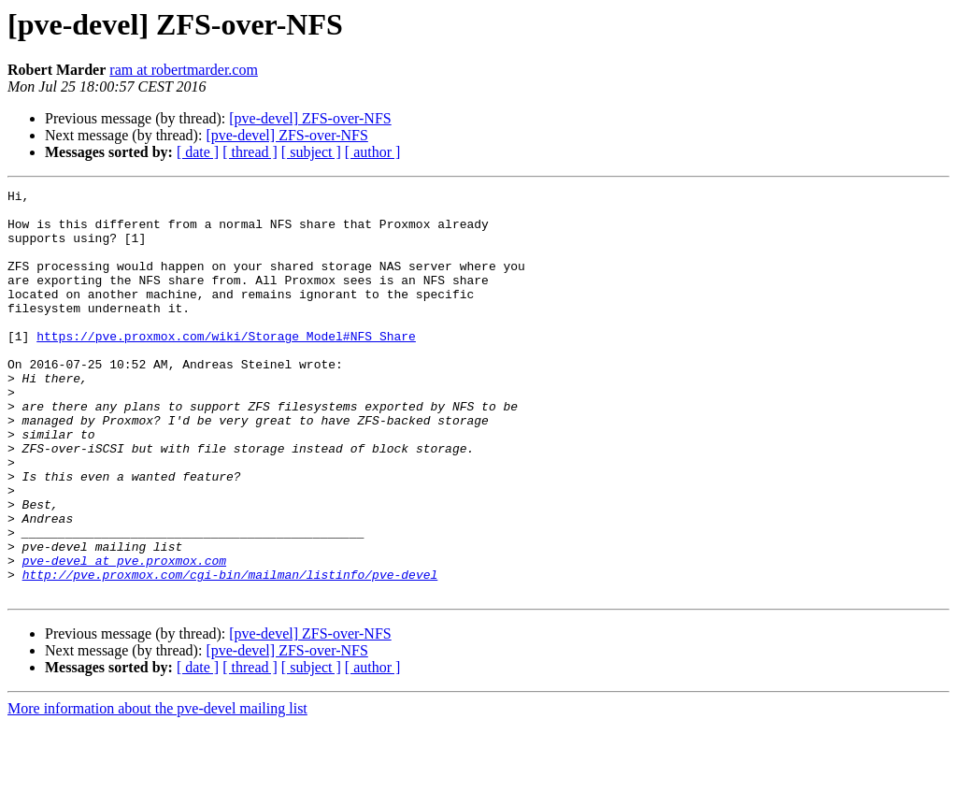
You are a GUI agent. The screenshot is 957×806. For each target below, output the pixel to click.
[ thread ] (250, 152)
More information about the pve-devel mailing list (157, 790)
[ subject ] (311, 152)
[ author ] (373, 152)
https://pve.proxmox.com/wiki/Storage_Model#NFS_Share (226, 366)
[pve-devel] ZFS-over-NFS (310, 118)
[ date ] (198, 152)
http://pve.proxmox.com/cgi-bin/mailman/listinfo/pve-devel (230, 652)
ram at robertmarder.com (183, 70)
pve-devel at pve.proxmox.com (124, 635)
